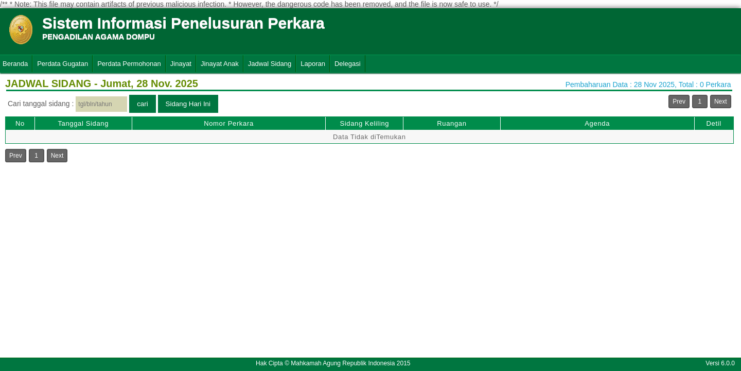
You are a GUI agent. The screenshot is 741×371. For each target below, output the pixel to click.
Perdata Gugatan (62, 64)
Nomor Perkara (229, 123)
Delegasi (347, 64)
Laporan (313, 64)
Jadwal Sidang (270, 64)
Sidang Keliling (364, 123)
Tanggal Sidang (83, 123)
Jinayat (180, 64)
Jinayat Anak (220, 64)
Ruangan (451, 123)
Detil (713, 123)
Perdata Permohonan (129, 64)
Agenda (597, 123)
